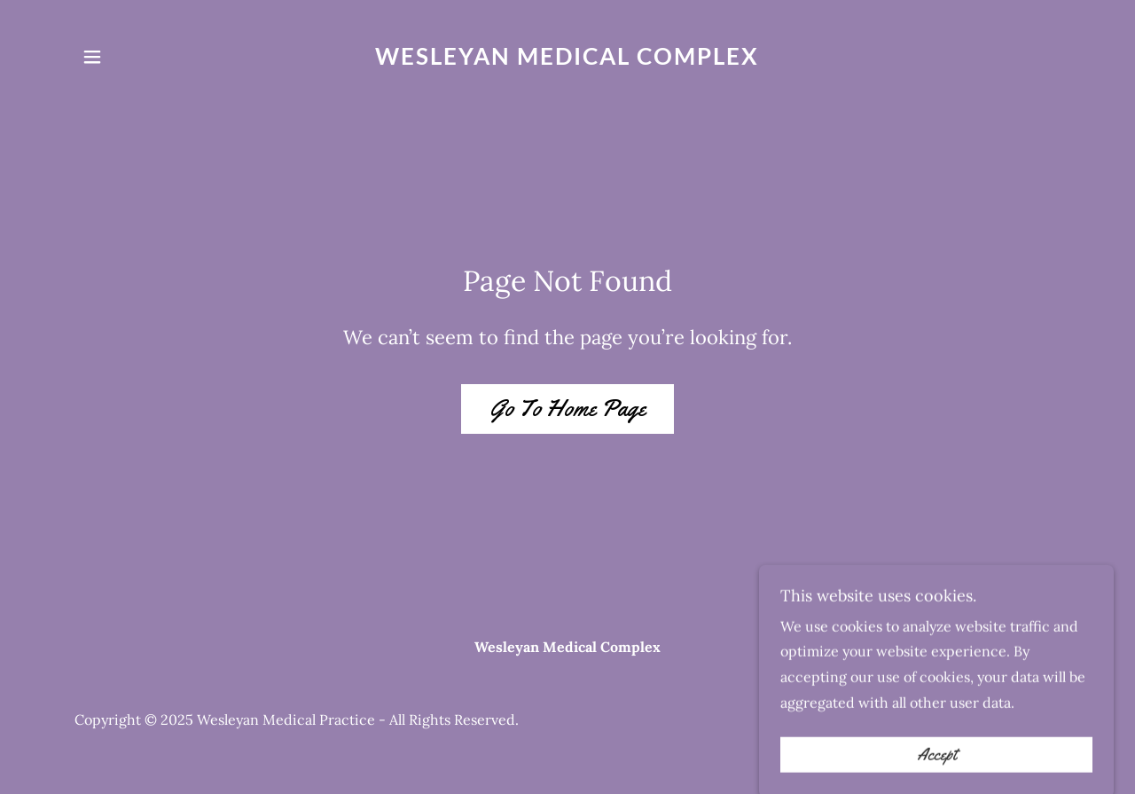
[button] (92, 57)
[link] (568, 59)
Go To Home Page (567, 408)
